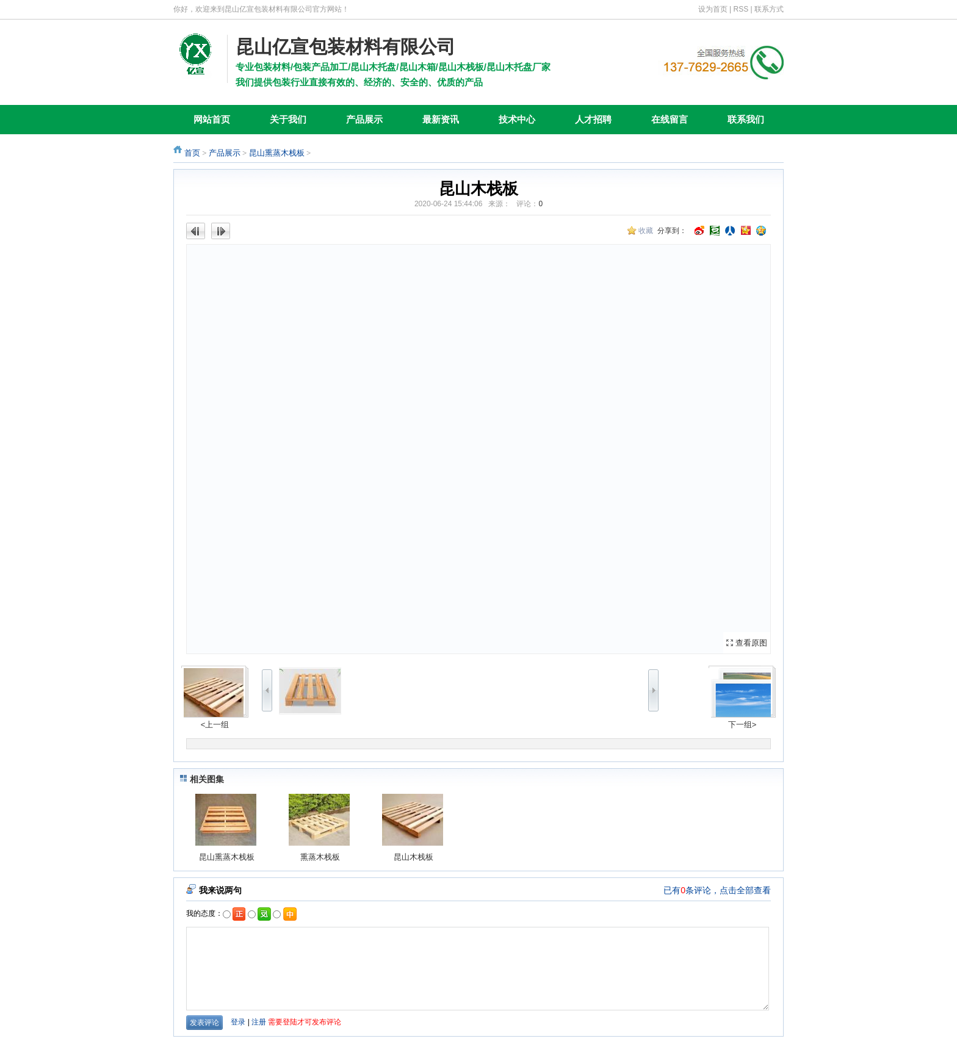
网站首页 (211, 119)
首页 (192, 152)
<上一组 (215, 724)
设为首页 (713, 9)
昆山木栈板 (413, 857)
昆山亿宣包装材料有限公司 (345, 47)
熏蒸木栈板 (320, 857)
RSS (741, 9)
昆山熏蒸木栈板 (277, 152)
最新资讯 (440, 119)
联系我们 (746, 119)
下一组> (742, 724)
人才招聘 (593, 119)
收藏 (645, 230)
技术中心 (517, 119)
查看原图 (751, 642)
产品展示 (364, 119)
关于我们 (288, 119)
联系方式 (769, 9)
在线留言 (669, 119)
